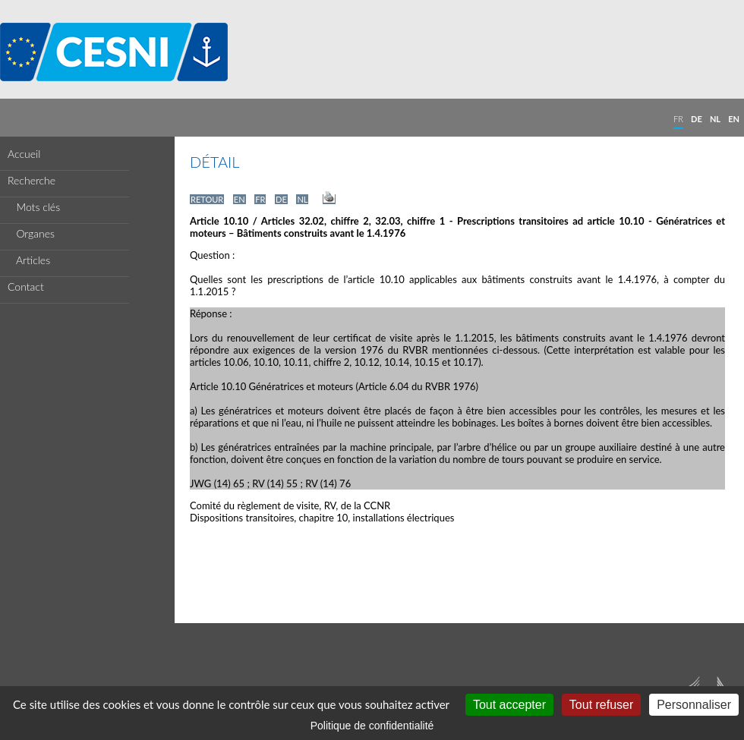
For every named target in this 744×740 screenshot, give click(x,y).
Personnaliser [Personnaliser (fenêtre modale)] (694, 704)
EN (733, 119)
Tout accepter (509, 704)
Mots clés (34, 206)
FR (678, 119)
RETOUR (207, 199)
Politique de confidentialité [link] (372, 726)
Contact (26, 286)
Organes (31, 233)
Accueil (24, 153)
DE (696, 119)
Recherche (31, 180)
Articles (29, 259)
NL (715, 119)
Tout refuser (601, 704)
